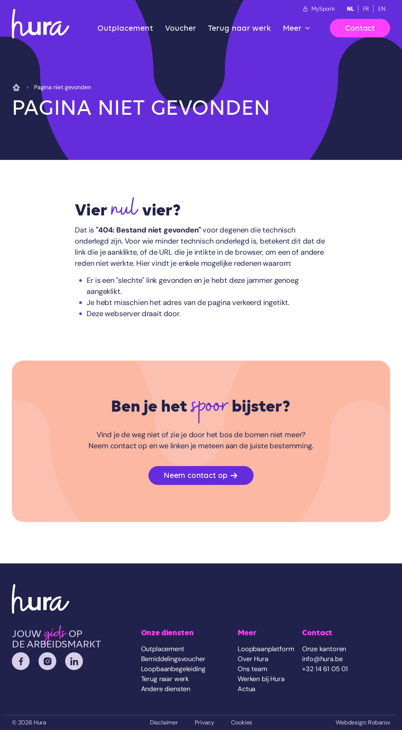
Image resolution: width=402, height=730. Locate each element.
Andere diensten (165, 688)
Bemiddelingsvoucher (173, 658)
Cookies (241, 722)
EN (382, 9)
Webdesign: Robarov (363, 722)
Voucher (181, 28)
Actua (246, 688)
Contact (360, 28)
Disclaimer (164, 722)
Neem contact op (201, 475)
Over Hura (253, 658)
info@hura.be (322, 658)
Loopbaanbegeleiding (173, 668)
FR (366, 9)
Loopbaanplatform (266, 648)
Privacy (204, 722)
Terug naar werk (239, 28)
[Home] (40, 23)
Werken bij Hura (261, 678)
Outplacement (125, 28)
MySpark (318, 9)
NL (350, 8)
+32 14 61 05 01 (325, 668)
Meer (292, 28)
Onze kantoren (324, 648)
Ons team (252, 668)
